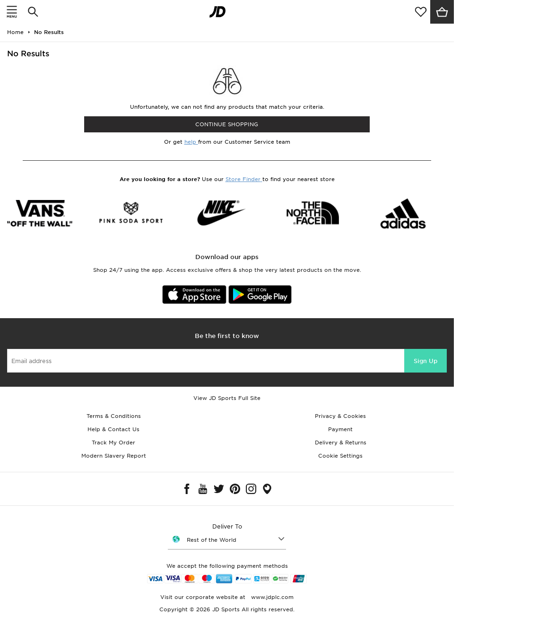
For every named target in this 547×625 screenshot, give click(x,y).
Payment (340, 429)
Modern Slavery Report (113, 455)
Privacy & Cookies (340, 416)
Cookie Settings (340, 455)
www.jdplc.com (271, 597)
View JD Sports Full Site (226, 398)
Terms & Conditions (114, 416)
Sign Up (425, 361)
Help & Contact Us (113, 429)
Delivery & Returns (340, 442)
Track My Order (113, 442)
